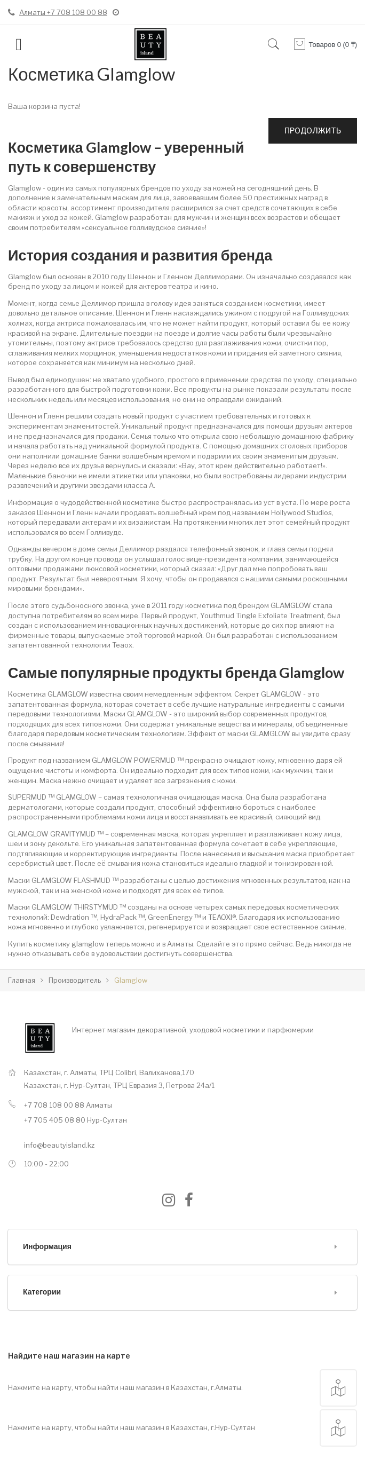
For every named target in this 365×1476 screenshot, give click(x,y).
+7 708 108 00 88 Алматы (68, 1105)
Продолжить (312, 130)
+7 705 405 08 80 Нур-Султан (75, 1120)
